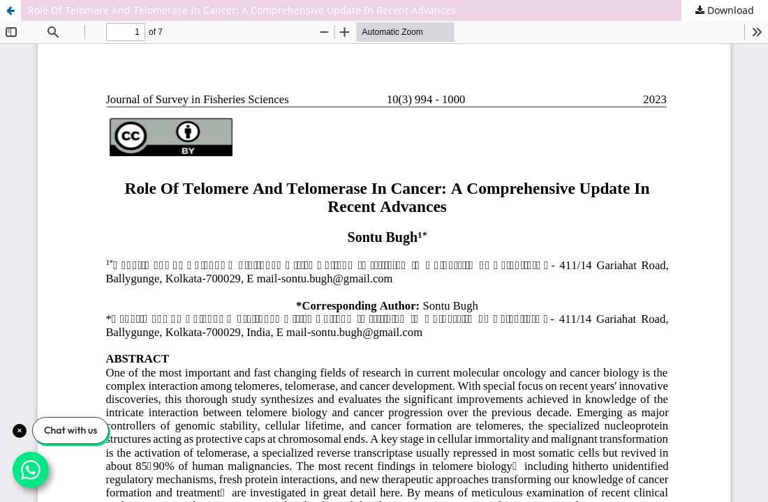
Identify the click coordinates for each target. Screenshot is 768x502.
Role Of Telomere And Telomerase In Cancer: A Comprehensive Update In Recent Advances (242, 10)
